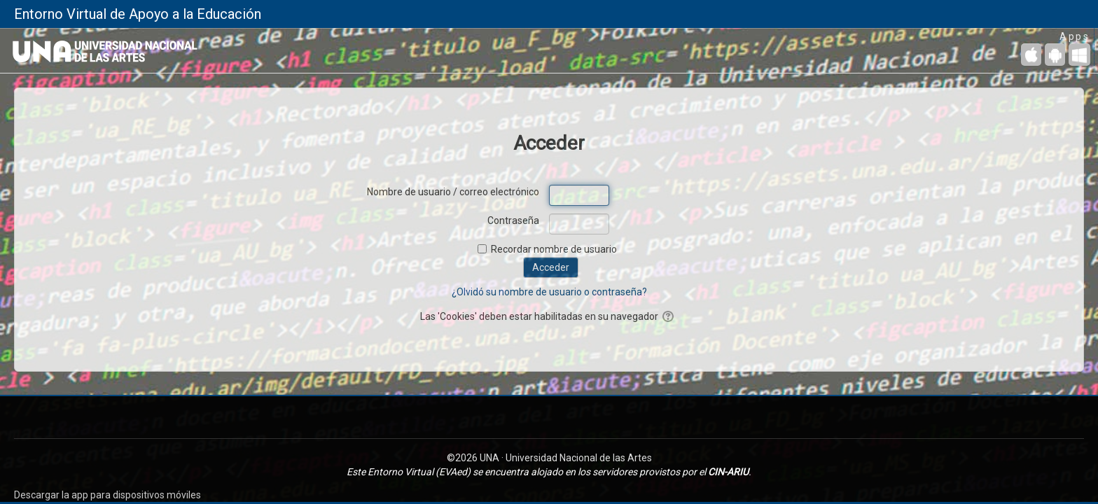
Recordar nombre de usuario (554, 249)
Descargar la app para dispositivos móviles (107, 494)
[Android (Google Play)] (1055, 54)
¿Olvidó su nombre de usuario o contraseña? (549, 292)
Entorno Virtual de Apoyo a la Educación (137, 14)
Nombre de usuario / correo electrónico (453, 191)
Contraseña (513, 220)
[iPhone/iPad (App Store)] (1031, 54)
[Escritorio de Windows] (1079, 54)
